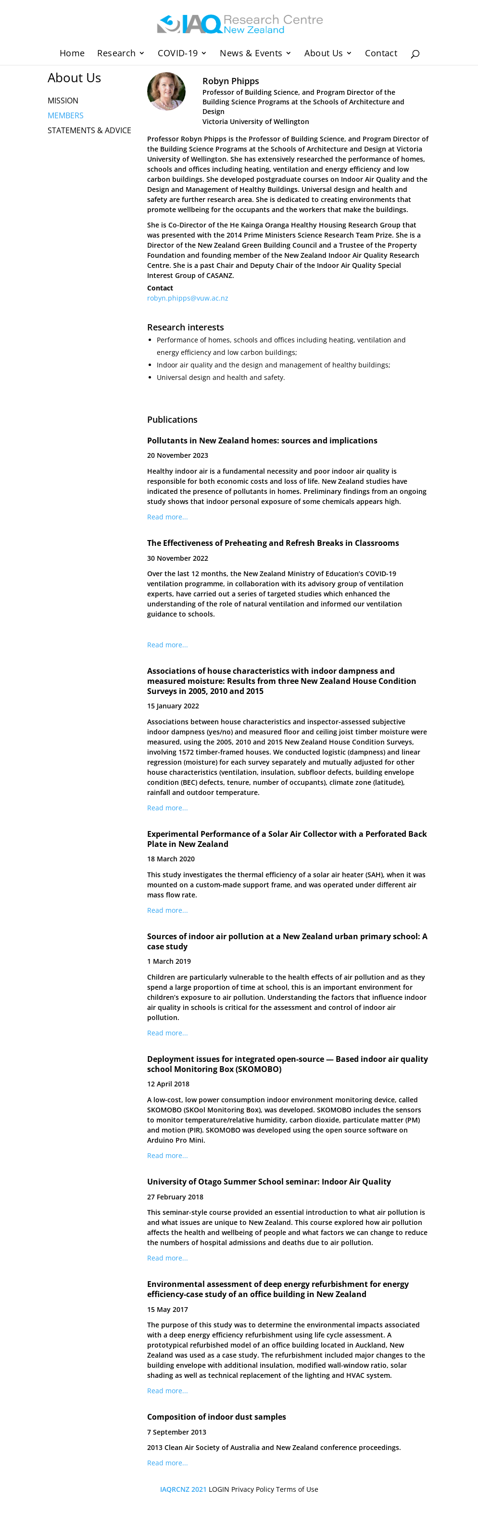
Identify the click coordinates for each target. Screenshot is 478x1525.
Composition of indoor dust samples (216, 1417)
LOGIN (219, 1489)
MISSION (63, 100)
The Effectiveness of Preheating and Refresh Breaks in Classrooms (273, 543)
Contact (381, 54)
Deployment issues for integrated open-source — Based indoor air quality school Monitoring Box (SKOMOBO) (287, 1064)
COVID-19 (178, 54)
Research (116, 54)
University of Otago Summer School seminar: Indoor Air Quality (269, 1181)
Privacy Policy (252, 1489)
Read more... (167, 516)
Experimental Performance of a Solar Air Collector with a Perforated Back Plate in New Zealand (287, 839)
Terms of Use (297, 1489)
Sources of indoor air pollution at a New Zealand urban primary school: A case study (287, 941)
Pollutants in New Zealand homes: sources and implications (262, 440)
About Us (323, 54)
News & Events (251, 54)
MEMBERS (66, 115)
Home (72, 54)
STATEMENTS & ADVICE (89, 130)
